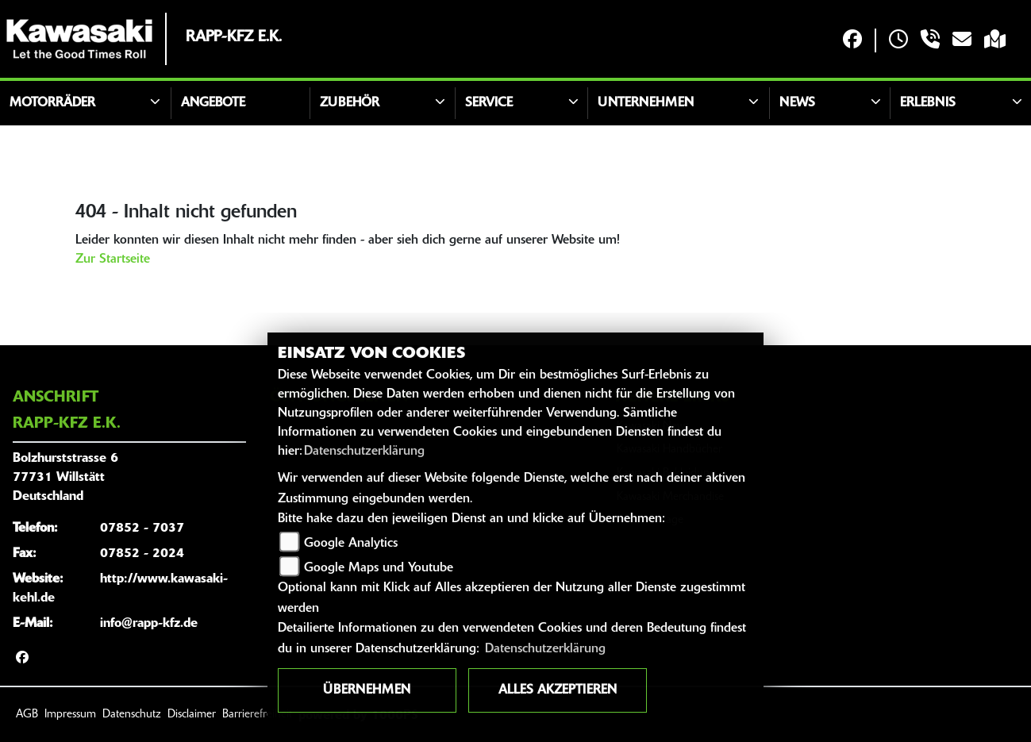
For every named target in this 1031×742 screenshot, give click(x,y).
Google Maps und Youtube (378, 568)
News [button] (797, 103)
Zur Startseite (112, 259)
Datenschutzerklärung (364, 451)
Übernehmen (366, 690)
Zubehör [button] (349, 103)
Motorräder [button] (52, 103)
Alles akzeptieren (557, 690)
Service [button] (489, 103)
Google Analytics (351, 543)
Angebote (213, 103)
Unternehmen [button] (646, 103)
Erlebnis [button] (928, 103)
